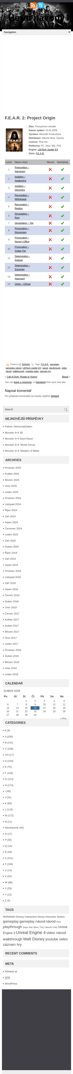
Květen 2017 (12, 619)
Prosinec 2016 (13, 650)
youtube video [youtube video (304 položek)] (56, 939)
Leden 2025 (11, 492)
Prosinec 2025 (13, 467)
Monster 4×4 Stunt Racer (19, 438)
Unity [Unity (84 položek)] (54, 927)
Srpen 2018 (11, 589)
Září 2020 (10, 540)
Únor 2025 (11, 485)
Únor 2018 (11, 607)
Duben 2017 (12, 625)
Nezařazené (11, 827)
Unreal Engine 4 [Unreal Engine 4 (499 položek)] (31, 932)
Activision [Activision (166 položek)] (9, 916)
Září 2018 (10, 583)
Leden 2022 (11, 534)
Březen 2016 (12, 662)
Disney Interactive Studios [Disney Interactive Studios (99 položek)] (51, 916)
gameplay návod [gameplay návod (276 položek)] (32, 921)
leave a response (23, 382)
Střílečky (26, 364)
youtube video (32, 371)
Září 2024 (10, 516)
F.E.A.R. (40, 153)
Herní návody (36, 18)
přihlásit (55, 396)
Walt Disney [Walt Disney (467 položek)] (34, 939)
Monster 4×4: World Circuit (20, 444)
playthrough (55, 368)
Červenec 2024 (13, 528)
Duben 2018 (12, 601)
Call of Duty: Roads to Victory (22, 376)
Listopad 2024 (13, 504)
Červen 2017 (12, 613)
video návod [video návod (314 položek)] (56, 933)
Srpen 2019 (11, 565)
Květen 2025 (12, 473)
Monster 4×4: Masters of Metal (22, 450)
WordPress (11, 983)
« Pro (63, 718)
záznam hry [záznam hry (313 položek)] (12, 944)
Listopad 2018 (13, 577)
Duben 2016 (12, 656)
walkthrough (18, 371)
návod (45, 368)
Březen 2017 (12, 631)
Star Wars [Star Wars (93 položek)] (34, 927)
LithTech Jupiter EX (48, 149)
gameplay (54, 364)
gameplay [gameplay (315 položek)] (11, 921)
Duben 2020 (12, 546)
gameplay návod (13, 368)
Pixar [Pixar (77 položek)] (58, 922)
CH (7, 754)
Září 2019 (10, 558)
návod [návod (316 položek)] (51, 921)
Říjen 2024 (11, 510)
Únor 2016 (11, 668)
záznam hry (45, 371)
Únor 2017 (11, 637)
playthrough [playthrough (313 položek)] (12, 927)
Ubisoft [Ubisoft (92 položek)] (48, 927)
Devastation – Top (24, 223)
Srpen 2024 (11, 522)
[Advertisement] (36, 74)
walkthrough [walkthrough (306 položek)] (12, 939)
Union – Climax (23, 284)
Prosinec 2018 (13, 570)
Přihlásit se (11, 971)
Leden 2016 (11, 674)
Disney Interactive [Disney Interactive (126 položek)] (26, 916)
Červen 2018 (12, 595)
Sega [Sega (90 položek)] (25, 927)
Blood (65, 376)
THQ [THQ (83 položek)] (41, 927)
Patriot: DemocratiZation (18, 426)
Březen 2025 (12, 479)
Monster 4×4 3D (14, 432)
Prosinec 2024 (13, 498)
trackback (41, 382)
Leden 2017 (11, 643)
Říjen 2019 (11, 552)
